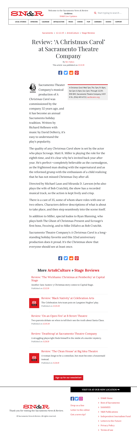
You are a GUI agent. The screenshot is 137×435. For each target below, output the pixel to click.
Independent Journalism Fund (116, 416)
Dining (80, 22)
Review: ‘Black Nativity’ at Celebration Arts (67, 298)
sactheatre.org (93, 97)
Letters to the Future (111, 421)
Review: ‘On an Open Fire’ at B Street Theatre (59, 315)
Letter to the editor (80, 410)
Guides (108, 22)
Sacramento (47, 33)
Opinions (34, 22)
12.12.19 (60, 33)
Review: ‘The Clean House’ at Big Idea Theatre (69, 351)
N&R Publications (109, 411)
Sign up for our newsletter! (68, 377)
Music (70, 22)
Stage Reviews (88, 33)
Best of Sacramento (110, 402)
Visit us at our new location (100, 389)
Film (88, 22)
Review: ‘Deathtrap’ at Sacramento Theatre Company (64, 333)
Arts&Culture (58, 22)
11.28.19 (46, 341)
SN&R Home (107, 398)
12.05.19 (56, 306)
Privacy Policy (108, 425)
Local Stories (20, 22)
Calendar (45, 22)
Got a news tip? (78, 414)
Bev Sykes (69, 62)
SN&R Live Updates (68, 16)
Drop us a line (77, 405)
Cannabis (98, 22)
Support (118, 22)
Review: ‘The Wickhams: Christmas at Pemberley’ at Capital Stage (68, 278)
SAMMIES (105, 407)
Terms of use (107, 430)
